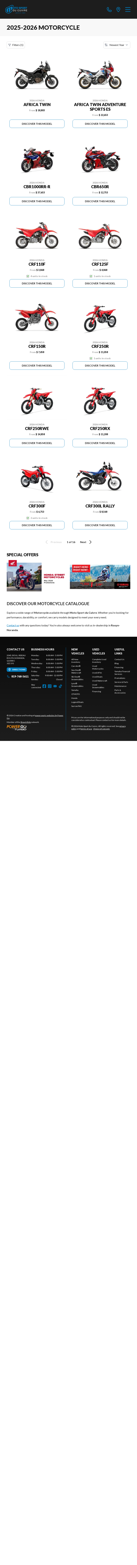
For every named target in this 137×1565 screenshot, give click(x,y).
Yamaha (74, 690)
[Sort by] (116, 44)
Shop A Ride (25, 722)
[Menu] (128, 9)
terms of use (86, 729)
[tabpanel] (46, 667)
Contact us (13, 625)
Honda (74, 698)
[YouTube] (55, 686)
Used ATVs (97, 672)
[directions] (118, 9)
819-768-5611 (18, 676)
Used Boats (97, 676)
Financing (96, 691)
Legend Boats (77, 702)
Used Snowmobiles (98, 686)
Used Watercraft (99, 680)
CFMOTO (75, 694)
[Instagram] (50, 686)
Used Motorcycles (98, 667)
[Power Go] (36, 727)
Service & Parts (121, 682)
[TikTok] (60, 686)
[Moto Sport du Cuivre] (16, 9)
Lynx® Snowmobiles (77, 684)
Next (86, 542)
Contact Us (119, 659)
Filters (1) (15, 45)
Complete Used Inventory (99, 660)
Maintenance (120, 686)
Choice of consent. (101, 729)
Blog (117, 663)
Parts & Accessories (120, 691)
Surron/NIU (76, 706)
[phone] (109, 9)
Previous (53, 542)
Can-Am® (75, 666)
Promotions (120, 678)
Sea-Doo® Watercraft (76, 671)
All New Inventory (75, 660)
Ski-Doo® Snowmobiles (77, 678)
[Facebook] (44, 686)
